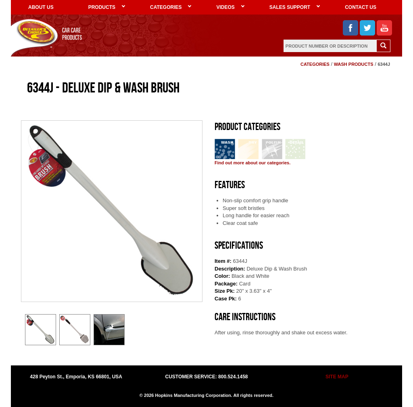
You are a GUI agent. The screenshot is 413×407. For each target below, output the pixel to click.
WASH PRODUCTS (353, 64)
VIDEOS (225, 7)
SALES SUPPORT (289, 7)
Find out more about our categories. (252, 162)
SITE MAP (336, 377)
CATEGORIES (165, 7)
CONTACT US (360, 7)
